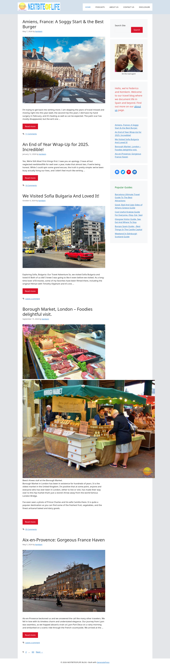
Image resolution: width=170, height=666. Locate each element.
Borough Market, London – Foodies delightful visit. (58, 311)
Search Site (120, 25)
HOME (88, 7)
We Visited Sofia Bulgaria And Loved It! (61, 196)
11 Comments (31, 134)
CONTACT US (128, 7)
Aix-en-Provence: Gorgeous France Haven (64, 540)
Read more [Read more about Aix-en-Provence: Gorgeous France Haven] (30, 635)
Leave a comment (32, 299)
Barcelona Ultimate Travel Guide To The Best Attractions (127, 197)
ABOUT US (113, 7)
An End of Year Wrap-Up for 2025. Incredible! (56, 146)
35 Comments (31, 529)
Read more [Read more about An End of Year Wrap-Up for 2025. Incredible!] (30, 178)
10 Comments (31, 185)
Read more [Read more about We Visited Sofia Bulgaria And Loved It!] (30, 291)
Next (39, 652)
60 (33, 652)
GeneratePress (103, 662)
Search (137, 29)
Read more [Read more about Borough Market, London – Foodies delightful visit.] (30, 521)
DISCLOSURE (144, 7)
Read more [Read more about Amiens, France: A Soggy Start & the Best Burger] (30, 126)
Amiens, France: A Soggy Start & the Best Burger (63, 24)
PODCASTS (100, 7)
